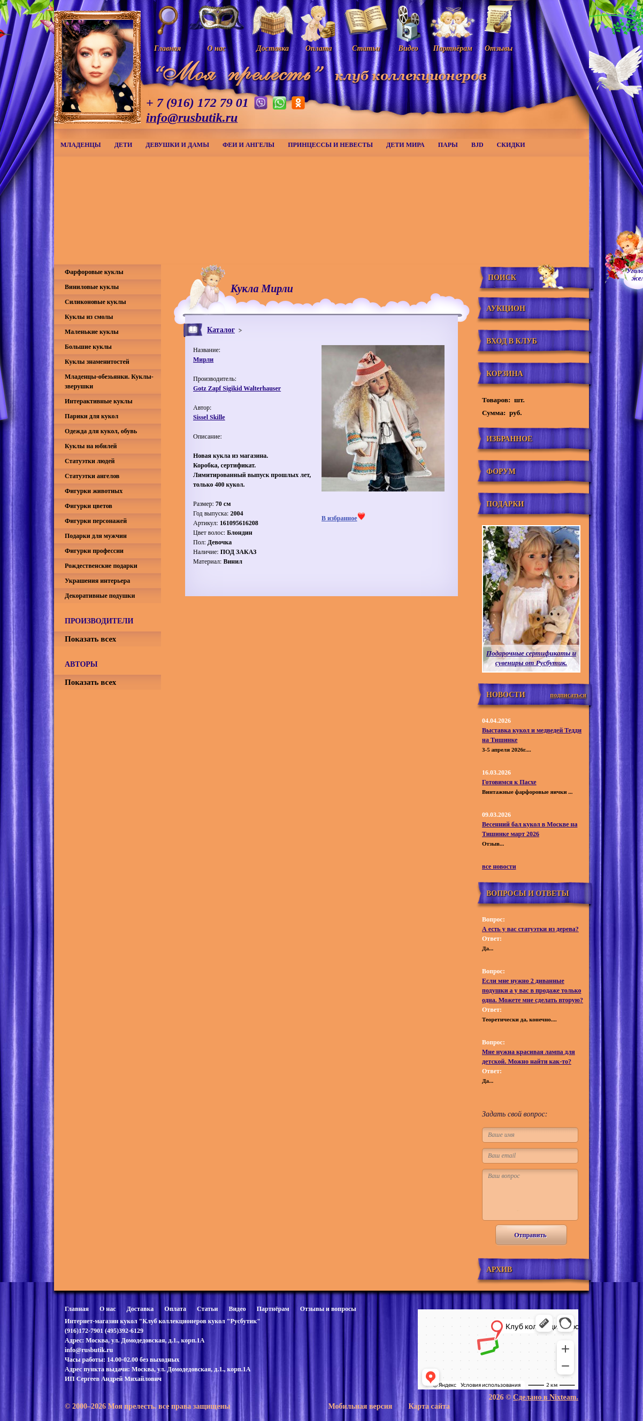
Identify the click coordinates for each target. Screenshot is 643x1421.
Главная (77, 1309)
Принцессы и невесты (330, 145)
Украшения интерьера (97, 580)
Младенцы (80, 145)
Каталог (221, 330)
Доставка (140, 1309)
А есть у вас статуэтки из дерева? (530, 929)
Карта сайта (429, 1406)
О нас (107, 1309)
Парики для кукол (91, 416)
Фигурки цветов (88, 506)
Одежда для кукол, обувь (101, 431)
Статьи (207, 1309)
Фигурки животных (94, 491)
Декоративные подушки (100, 595)
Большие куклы (88, 346)
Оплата (175, 1309)
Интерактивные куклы (99, 401)
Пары (448, 145)
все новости (499, 866)
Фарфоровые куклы (94, 272)
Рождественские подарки (101, 565)
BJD (477, 145)
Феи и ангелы (248, 145)
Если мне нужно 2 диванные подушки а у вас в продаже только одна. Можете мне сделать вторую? (532, 990)
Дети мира (405, 145)
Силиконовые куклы (95, 302)
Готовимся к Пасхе (509, 782)
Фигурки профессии (94, 551)
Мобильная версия (360, 1406)
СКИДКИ (511, 145)
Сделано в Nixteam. (545, 1397)
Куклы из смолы (89, 317)
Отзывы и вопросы (328, 1309)
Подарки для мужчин (96, 536)
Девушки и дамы (177, 145)
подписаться (568, 695)
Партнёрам (273, 1309)
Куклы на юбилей (91, 446)
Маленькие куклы (92, 331)
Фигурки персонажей (96, 521)
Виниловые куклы (92, 287)
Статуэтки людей (89, 461)
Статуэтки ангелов (92, 476)
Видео (237, 1309)
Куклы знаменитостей (97, 361)
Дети (123, 145)
